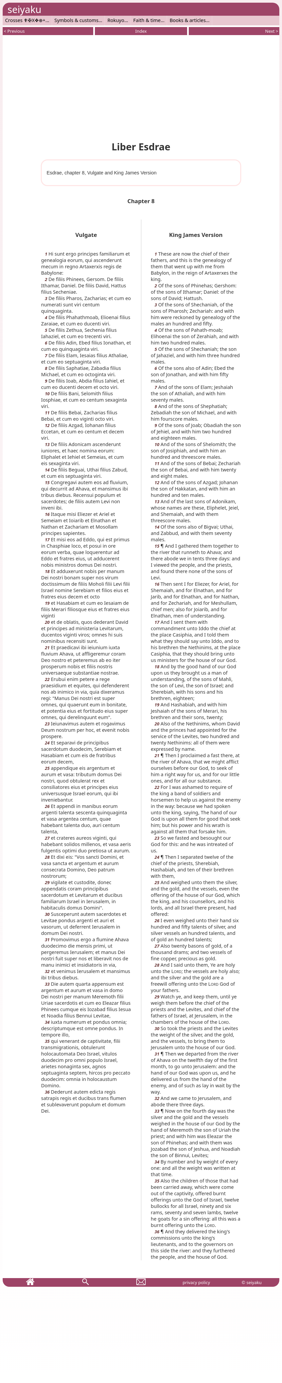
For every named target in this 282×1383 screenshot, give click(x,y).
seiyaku (24, 9)
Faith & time (147, 20)
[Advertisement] (141, 87)
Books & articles (188, 20)
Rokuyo (116, 20)
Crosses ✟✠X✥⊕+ (25, 20)
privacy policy (196, 1282)
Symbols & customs (76, 20)
